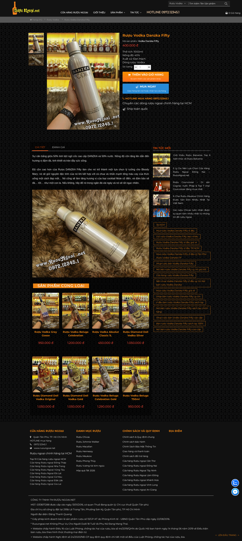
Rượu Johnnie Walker (87, 441)
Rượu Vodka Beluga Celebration (75, 333)
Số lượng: (128, 66)
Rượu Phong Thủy (86, 461)
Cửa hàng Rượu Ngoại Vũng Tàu (47, 469)
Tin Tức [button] (135, 12)
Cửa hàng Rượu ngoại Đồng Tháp (48, 462)
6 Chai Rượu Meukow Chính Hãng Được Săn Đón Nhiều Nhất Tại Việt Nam (191, 199)
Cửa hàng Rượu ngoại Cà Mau (46, 476)
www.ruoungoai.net (44, 448)
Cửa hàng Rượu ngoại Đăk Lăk (46, 480)
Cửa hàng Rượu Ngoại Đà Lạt (45, 473)
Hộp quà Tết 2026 (85, 470)
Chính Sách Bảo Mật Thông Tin (139, 446)
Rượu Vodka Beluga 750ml (135, 397)
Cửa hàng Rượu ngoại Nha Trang (47, 466)
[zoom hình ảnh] (115, 126)
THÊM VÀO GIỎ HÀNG (146, 76)
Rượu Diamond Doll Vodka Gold (75, 397)
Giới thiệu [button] (99, 12)
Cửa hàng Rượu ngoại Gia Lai (45, 484)
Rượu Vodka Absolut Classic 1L (105, 333)
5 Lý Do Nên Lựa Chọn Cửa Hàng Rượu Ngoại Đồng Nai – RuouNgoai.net (191, 172)
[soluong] (142, 67)
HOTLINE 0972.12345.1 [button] (163, 12)
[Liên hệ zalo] (235, 483)
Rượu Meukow (84, 456)
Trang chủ (36, 19)
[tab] (40, 147)
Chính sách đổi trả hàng (135, 456)
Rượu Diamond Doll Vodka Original (45, 397)
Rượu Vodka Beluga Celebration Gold (105, 397)
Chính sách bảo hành (134, 441)
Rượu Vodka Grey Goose (45, 333)
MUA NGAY (146, 88)
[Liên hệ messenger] (235, 492)
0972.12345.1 (40, 444)
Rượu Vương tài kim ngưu (90, 465)
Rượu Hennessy (84, 451)
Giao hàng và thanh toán (136, 451)
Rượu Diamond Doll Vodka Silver (135, 333)
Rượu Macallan (84, 446)
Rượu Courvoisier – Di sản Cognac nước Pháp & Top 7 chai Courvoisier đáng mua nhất (191, 186)
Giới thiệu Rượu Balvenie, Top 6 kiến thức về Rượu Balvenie (192, 157)
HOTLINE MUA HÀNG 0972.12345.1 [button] (146, 98)
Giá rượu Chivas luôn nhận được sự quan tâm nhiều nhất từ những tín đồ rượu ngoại (191, 213)
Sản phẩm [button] (118, 12)
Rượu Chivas (83, 437)
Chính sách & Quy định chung (138, 437)
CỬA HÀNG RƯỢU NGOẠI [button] (74, 12)
